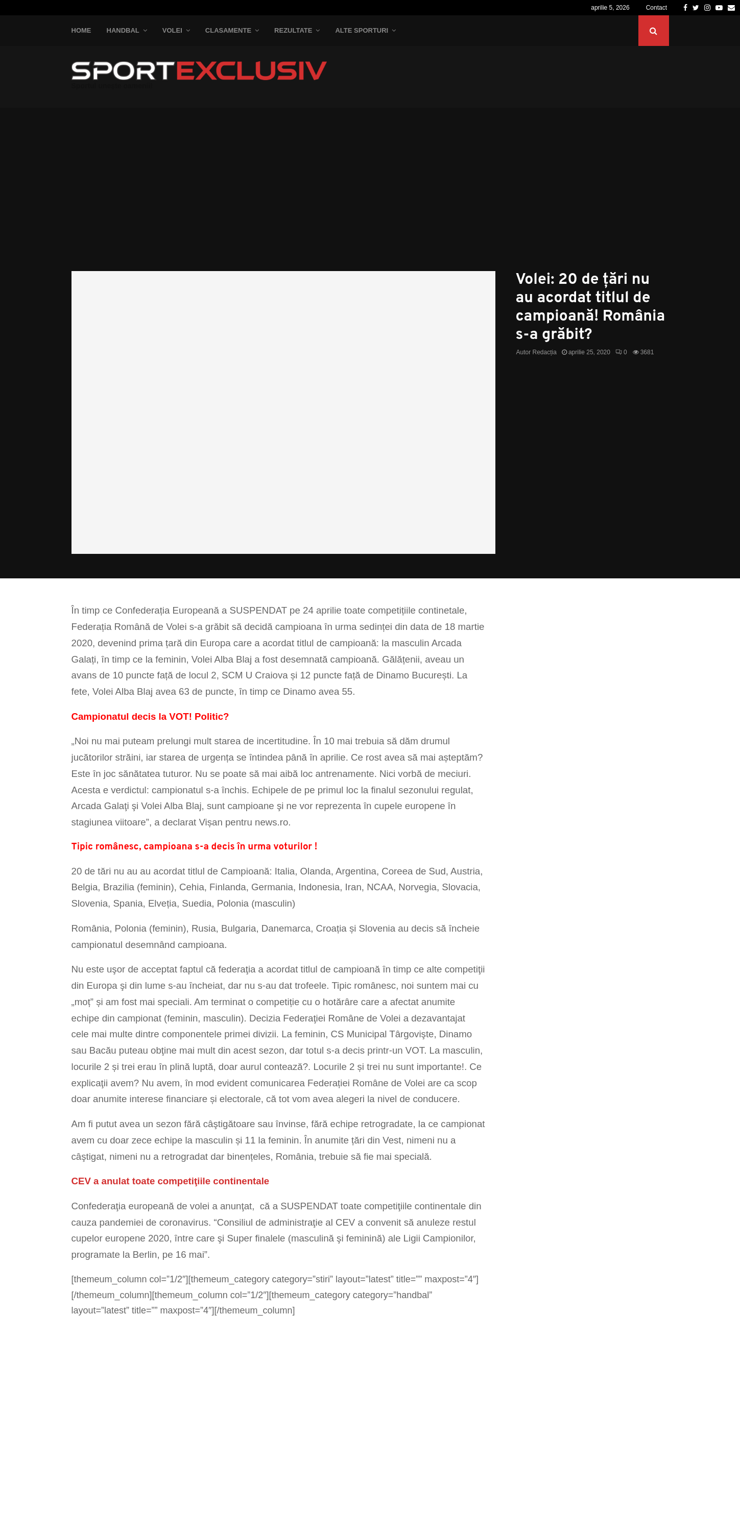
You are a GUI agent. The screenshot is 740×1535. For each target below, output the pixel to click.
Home (81, 30)
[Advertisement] (370, 194)
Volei (172, 30)
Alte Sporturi (361, 30)
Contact (656, 7)
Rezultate (293, 30)
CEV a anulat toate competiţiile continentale (170, 1181)
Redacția (545, 352)
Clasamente (228, 30)
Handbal (123, 30)
